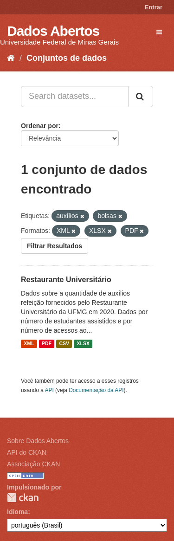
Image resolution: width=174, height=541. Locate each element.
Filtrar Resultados (54, 246)
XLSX (83, 344)
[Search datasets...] (75, 96)
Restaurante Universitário (66, 279)
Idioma (17, 511)
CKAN (23, 497)
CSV (64, 344)
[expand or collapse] (159, 32)
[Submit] (140, 96)
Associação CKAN (33, 464)
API (49, 390)
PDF (47, 344)
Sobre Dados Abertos (38, 440)
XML (29, 344)
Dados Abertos (53, 31)
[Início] (11, 58)
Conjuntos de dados (66, 58)
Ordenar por (39, 125)
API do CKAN (26, 452)
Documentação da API (96, 390)
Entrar (153, 7)
